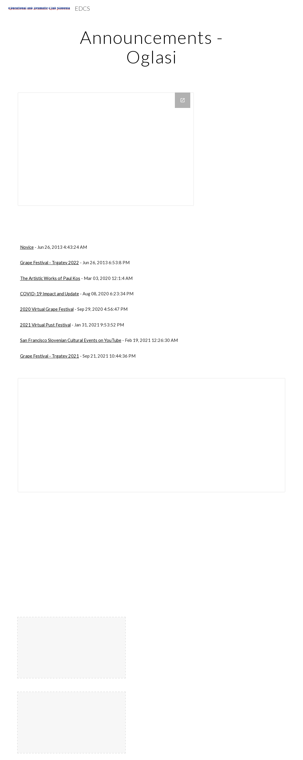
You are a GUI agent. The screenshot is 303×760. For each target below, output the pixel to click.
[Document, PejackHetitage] (152, 435)
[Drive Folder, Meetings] (106, 149)
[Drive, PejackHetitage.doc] (83, 554)
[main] (151, 47)
